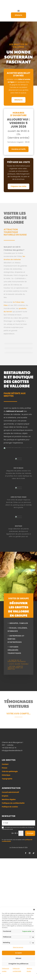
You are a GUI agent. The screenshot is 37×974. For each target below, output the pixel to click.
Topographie (7, 863)
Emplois (5, 880)
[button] (34, 910)
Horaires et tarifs (18, 148)
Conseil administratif (10, 876)
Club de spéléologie (10, 855)
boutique (18, 610)
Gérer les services (18, 947)
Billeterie (18, 15)
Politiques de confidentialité (13, 887)
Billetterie (18, 99)
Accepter (18, 953)
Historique (6, 859)
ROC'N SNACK (18, 552)
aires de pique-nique (18, 581)
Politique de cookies (10, 891)
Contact (5, 848)
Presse (4, 852)
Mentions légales (9, 883)
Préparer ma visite (18, 186)
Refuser (18, 958)
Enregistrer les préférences (18, 964)
